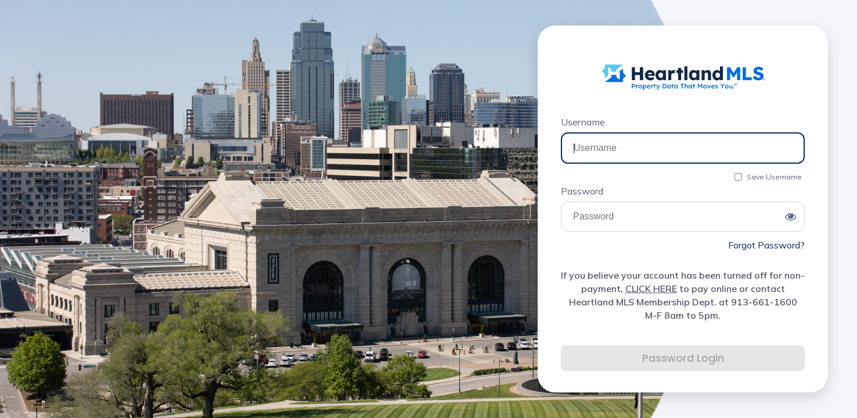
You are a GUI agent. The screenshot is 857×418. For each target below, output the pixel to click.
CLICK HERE (651, 288)
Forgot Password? (766, 245)
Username (583, 122)
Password (582, 191)
